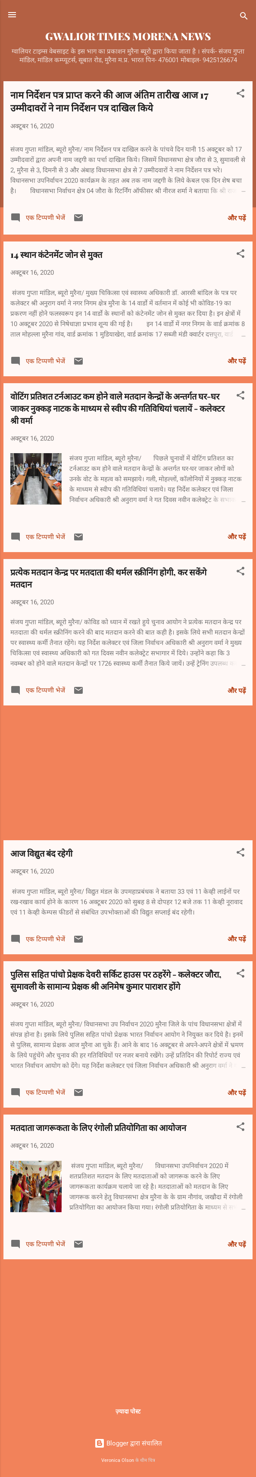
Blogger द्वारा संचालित (128, 1443)
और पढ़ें (237, 218)
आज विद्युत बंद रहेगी (41, 853)
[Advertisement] (128, 772)
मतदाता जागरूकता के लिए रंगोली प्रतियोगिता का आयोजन (98, 1127)
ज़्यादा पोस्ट (128, 1411)
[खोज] (244, 17)
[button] (240, 95)
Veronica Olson (117, 1460)
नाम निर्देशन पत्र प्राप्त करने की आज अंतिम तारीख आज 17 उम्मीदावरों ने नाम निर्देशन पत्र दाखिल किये (109, 101)
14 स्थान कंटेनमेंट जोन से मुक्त (56, 254)
